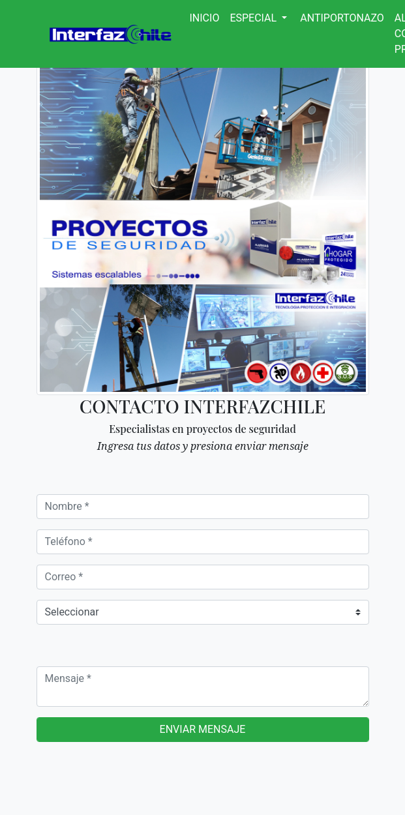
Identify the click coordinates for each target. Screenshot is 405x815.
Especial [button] (254, 18)
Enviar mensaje (203, 729)
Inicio (205, 18)
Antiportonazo (342, 18)
